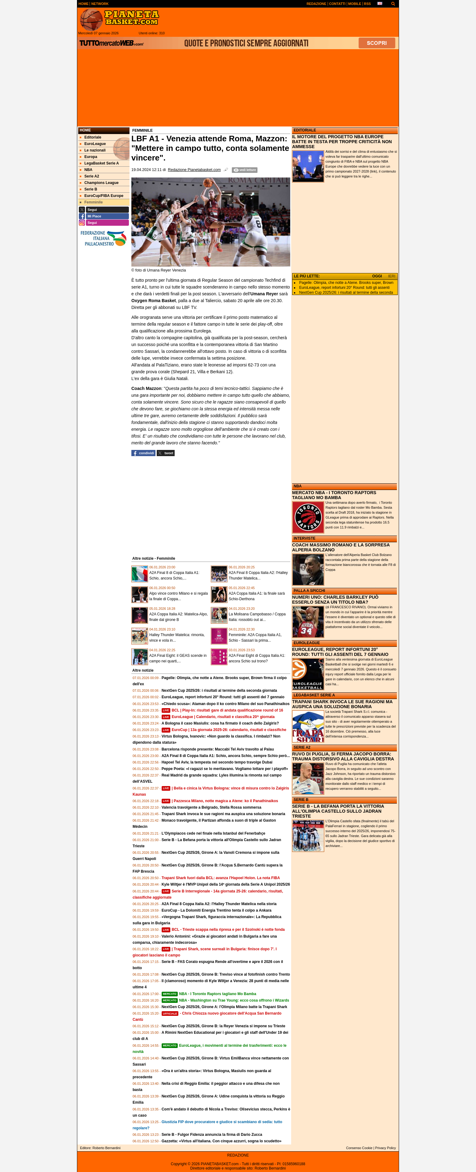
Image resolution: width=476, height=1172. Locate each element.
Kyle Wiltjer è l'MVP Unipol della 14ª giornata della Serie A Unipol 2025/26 (226, 884)
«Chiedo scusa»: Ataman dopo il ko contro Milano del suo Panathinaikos (226, 704)
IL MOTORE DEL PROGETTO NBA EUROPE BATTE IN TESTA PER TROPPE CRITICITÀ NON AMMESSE (342, 141)
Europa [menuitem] (88, 157)
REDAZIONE (238, 1155)
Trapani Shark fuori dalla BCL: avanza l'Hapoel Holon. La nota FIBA (221, 878)
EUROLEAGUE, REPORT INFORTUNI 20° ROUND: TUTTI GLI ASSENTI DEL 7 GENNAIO (340, 652)
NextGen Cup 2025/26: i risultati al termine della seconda (346, 292)
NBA (298, 486)
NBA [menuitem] (86, 170)
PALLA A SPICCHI (309, 590)
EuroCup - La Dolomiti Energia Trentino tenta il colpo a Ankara (217, 910)
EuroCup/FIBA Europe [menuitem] (101, 196)
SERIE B (301, 800)
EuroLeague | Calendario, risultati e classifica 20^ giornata (218, 717)
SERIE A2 (302, 747)
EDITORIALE (305, 130)
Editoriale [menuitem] (90, 137)
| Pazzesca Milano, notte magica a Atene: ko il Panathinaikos (220, 801)
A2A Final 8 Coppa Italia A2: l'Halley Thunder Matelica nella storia (219, 904)
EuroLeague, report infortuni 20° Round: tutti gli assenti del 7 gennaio (223, 697)
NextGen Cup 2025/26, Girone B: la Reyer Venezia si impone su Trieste (223, 1026)
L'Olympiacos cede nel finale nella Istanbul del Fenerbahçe (214, 833)
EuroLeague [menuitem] (93, 144)
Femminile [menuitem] (91, 202)
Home (85, 130)
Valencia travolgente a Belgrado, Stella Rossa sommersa (211, 807)
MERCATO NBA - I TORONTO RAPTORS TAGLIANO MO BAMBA (334, 495)
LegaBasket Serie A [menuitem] (99, 163)
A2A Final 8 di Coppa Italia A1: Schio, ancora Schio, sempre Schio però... (226, 756)
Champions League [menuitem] (99, 183)
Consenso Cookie (359, 1148)
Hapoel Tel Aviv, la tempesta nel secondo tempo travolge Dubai (217, 762)
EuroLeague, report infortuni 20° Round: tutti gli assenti (344, 287)
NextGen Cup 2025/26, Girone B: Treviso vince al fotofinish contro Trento (226, 974)
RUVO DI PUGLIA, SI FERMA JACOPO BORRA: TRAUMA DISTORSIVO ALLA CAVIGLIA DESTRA (343, 756)
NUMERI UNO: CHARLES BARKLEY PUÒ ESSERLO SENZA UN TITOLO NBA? (335, 600)
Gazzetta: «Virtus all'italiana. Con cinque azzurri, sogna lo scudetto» (222, 1141)
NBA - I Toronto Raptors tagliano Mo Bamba (209, 994)
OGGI (377, 276)
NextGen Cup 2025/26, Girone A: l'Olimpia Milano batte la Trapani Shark (224, 1007)
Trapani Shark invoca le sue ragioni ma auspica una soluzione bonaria (223, 814)
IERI (391, 276)
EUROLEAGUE (307, 643)
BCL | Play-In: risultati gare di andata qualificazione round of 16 (222, 710)
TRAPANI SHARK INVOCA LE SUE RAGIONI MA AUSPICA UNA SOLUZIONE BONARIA (342, 704)
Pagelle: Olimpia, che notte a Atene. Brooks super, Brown (346, 282)
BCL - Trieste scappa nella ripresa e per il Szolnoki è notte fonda (223, 929)
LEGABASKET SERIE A (314, 695)
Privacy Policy (385, 1148)
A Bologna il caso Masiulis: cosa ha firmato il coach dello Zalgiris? (220, 723)
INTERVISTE (304, 538)
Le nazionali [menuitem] (93, 150)
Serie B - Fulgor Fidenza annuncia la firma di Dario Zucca (212, 1134)
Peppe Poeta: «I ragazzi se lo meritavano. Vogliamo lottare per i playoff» (225, 769)
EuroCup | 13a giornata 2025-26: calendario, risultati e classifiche (224, 730)
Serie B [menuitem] (88, 189)
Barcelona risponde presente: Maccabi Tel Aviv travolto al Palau (218, 749)
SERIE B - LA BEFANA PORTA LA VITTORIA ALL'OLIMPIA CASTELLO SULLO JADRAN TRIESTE (338, 811)
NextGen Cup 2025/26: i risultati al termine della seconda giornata (219, 690)
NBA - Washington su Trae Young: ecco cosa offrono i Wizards (225, 1000)
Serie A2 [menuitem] (89, 176)
